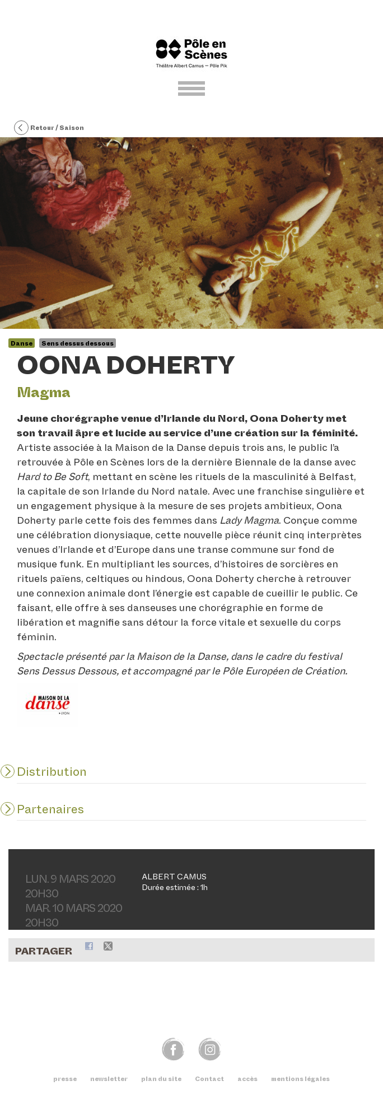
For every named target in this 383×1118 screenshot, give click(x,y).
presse (65, 1079)
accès (247, 1079)
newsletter (109, 1079)
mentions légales (300, 1079)
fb (173, 1048)
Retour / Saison (49, 128)
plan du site (161, 1079)
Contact (209, 1079)
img (209, 1048)
